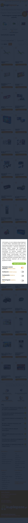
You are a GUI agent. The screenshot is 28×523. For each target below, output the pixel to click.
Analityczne (5, 272)
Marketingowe (6, 280)
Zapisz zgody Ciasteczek (18, 263)
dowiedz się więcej (11, 268)
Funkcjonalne (6, 275)
